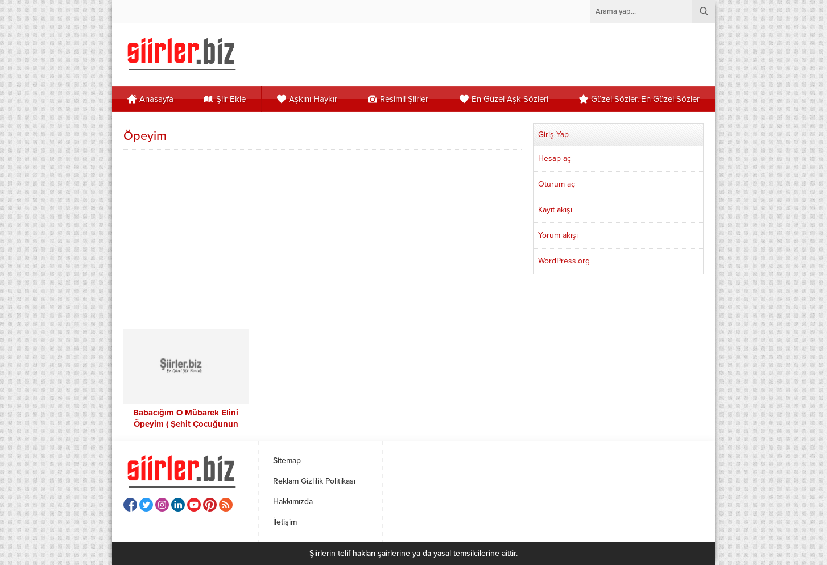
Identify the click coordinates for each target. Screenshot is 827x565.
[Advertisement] (322, 237)
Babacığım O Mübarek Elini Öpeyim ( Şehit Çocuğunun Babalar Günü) (185, 423)
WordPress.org (564, 261)
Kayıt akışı (555, 210)
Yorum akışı (558, 235)
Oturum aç (556, 184)
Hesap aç (554, 158)
